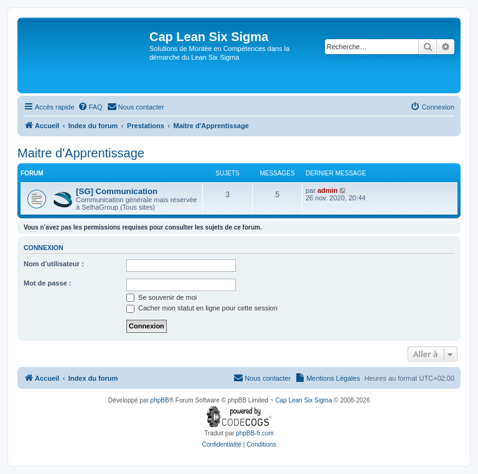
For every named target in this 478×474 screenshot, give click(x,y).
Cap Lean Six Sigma (303, 400)
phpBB (160, 400)
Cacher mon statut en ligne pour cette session (202, 308)
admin (327, 190)
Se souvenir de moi (161, 297)
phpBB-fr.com (255, 433)
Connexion (43, 247)
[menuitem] (90, 107)
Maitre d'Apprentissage (80, 153)
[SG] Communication (116, 191)
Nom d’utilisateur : (54, 263)
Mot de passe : (47, 283)
